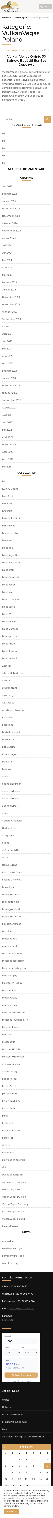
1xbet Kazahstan (11, 599)
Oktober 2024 (10, 223)
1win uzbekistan (10, 533)
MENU (45, 7)
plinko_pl (7, 1137)
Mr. (4, 133)
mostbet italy (9, 997)
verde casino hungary (14, 1182)
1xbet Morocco (10, 629)
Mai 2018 (6, 466)
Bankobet (7, 717)
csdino (5, 842)
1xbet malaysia (10, 621)
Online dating (9, 1071)
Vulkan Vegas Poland (13, 1211)
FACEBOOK (8, 1320)
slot (4, 1167)
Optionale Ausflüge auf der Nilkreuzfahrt (24, 1436)
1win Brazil (7, 503)
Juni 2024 (7, 252)
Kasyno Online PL (11, 879)
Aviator (6, 680)
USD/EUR (8, 1380)
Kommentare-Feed (13, 1255)
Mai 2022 (7, 429)
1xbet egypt (8, 584)
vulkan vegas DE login (14, 1196)
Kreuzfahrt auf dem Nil (14, 1422)
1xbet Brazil (8, 570)
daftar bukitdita (11, 850)
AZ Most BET (9, 702)
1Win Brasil (7, 496)
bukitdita (7, 761)
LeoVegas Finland (11, 894)
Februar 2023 (9, 370)
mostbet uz (8, 1042)
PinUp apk (7, 1123)
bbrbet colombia (11, 732)
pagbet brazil (9, 1078)
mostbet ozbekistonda (14, 1012)
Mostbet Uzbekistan (13, 1056)
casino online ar (11, 798)
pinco (5, 1115)
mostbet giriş (9, 975)
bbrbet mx (8, 739)
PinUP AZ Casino (11, 1130)
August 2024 (9, 238)
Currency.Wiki (32, 1380)
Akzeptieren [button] (11, 1511)
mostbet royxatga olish (15, 1019)
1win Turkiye (8, 525)
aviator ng (7, 695)
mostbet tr (8, 1034)
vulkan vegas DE (11, 1189)
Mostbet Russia (10, 1027)
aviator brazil (9, 688)
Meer (5, 1429)
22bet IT (6, 665)
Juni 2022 (7, 422)
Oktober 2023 (9, 311)
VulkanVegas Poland (16, 50)
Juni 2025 (7, 186)
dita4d (5, 857)
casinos (6, 813)
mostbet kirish (10, 1005)
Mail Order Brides (11, 924)
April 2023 (7, 356)
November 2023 (11, 304)
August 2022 (9, 407)
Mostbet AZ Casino (12, 953)
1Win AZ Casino (10, 488)
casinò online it (10, 806)
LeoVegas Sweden (12, 916)
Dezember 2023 (11, 297)
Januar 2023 (9, 378)
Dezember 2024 (11, 208)
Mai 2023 (7, 348)
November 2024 (11, 216)
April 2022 (7, 437)
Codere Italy (9, 828)
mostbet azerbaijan (13, 960)
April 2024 (7, 267)
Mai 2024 (7, 260)
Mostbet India (9, 990)
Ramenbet (8, 1152)
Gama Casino (9, 865)
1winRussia (7, 540)
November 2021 (10, 444)
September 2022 (11, 400)
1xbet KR (6, 614)
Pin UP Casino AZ (11, 1101)
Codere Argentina (12, 820)
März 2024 (8, 275)
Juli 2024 (7, 245)
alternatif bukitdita (12, 673)
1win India (7, 511)
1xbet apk (7, 547)
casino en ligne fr (11, 783)
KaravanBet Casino (12, 872)
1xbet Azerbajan (11, 562)
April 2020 (7, 452)
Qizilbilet (6, 1145)
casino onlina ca (11, 791)
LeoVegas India (10, 901)
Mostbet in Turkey (12, 983)
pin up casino (9, 1093)
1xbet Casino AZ (10, 577)
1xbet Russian (9, 651)
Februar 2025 (9, 193)
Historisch (7, 1407)
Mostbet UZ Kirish (11, 1049)
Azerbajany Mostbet (13, 710)
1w (3, 481)
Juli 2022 (6, 415)
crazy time (8, 835)
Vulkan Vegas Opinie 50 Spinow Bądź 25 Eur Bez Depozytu (26, 60)
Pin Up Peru (8, 1108)
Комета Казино (10, 1226)
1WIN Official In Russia (13, 518)
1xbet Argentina (11, 555)
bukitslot (7, 769)
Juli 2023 (6, 334)
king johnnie (8, 887)
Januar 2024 (9, 289)
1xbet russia (8, 643)
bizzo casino (9, 747)
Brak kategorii (10, 754)
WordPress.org (10, 1263)
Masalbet (7, 931)
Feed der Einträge (12, 1248)
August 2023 (9, 326)
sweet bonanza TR (12, 1174)
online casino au (11, 1064)
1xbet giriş (7, 592)
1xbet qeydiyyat (10, 636)
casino (5, 776)
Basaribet (7, 724)
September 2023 (11, 319)
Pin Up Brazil (9, 1086)
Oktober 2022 (9, 393)
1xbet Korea (8, 606)
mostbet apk (9, 938)
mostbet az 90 (10, 946)
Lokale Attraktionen (13, 1414)
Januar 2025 (9, 201)
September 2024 (11, 230)
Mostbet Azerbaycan (14, 968)
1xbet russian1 (9, 658)
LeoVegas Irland (11, 909)
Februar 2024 (9, 282)
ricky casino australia (13, 1160)
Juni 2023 (7, 341)
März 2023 (7, 363)
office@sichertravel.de (21, 1308)
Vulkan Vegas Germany (15, 1204)
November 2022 (11, 385)
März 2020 (8, 459)
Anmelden (8, 1241)
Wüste (5, 1399)
